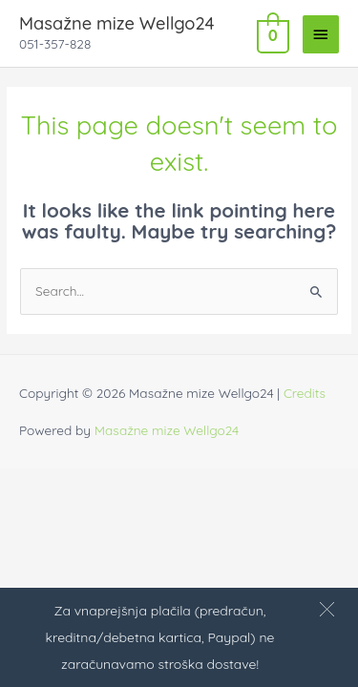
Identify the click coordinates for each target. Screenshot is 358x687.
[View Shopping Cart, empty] (271, 33)
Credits (305, 393)
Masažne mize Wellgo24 (116, 23)
